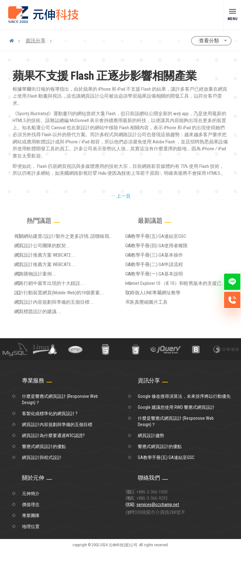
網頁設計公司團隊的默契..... (53, 250)
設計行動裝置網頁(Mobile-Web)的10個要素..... (69, 315)
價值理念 (31, 535)
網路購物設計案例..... (47, 289)
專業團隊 (31, 546)
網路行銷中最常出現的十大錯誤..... (60, 302)
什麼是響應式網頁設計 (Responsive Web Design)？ (60, 430)
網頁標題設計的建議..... (49, 340)
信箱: (164, 543)
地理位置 (31, 557)
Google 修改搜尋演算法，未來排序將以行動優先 (184, 427)
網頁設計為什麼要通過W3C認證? (53, 466)
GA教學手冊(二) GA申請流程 (164, 276)
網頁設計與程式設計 (42, 488)
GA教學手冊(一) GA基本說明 (164, 289)
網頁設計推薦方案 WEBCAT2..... (56, 263)
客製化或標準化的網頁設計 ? (50, 444)
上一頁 (121, 196)
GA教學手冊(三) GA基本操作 (164, 263)
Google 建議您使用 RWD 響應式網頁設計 (176, 438)
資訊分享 (36, 41)
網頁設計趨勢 (151, 466)
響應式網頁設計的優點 (44, 477)
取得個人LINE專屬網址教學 (163, 315)
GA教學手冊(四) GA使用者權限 (167, 250)
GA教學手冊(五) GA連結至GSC (166, 237)
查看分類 (211, 41)
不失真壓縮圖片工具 (157, 327)
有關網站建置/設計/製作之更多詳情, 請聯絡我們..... (71, 239)
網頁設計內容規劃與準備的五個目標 (57, 455)
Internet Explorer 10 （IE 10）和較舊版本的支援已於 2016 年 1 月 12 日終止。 (181, 303)
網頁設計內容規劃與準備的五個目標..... (64, 327)
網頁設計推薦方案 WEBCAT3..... (56, 276)
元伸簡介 (31, 524)
